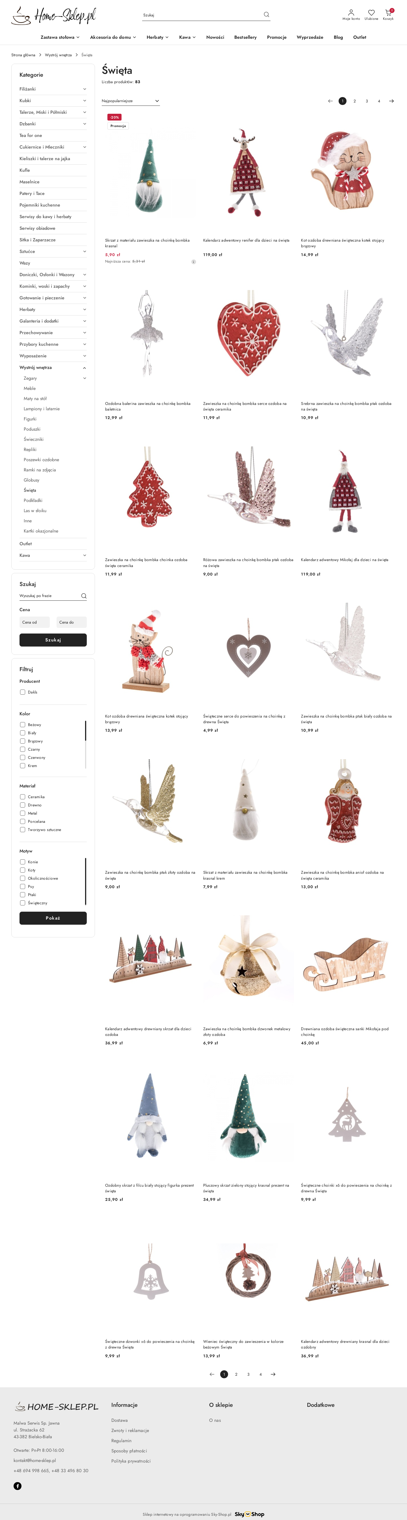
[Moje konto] (351, 15)
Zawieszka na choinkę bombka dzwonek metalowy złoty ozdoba (246, 1031)
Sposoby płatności (129, 1451)
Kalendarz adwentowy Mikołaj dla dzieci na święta (344, 560)
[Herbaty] (157, 38)
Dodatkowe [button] (321, 1405)
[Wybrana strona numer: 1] (343, 101)
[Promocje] (277, 38)
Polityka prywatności (131, 1461)
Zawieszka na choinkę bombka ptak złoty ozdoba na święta (150, 875)
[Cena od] (35, 622)
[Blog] (339, 38)
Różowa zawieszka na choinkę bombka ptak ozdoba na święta (248, 562)
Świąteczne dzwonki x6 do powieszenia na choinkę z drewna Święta (149, 1344)
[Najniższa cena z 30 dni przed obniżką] (193, 262)
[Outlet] (360, 38)
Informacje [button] (124, 1405)
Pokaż (53, 918)
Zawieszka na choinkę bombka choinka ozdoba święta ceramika (146, 562)
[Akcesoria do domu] (113, 38)
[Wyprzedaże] (310, 38)
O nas (215, 1420)
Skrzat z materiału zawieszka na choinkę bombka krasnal (147, 243)
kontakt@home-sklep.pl (35, 1460)
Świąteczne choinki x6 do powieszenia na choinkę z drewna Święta (346, 1188)
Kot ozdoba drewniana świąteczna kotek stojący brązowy (342, 243)
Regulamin (121, 1440)
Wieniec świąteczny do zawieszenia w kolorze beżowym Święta (243, 1344)
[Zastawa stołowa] (60, 38)
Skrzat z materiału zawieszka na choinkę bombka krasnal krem (245, 875)
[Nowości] (215, 38)
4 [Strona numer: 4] (379, 101)
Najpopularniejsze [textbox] (117, 101)
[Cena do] (72, 622)
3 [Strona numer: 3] (367, 101)
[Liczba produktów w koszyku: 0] (388, 15)
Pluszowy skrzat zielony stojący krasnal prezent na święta (246, 1188)
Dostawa (119, 1420)
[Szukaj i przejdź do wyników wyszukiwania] (266, 15)
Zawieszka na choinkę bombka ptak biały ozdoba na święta (346, 719)
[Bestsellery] (245, 38)
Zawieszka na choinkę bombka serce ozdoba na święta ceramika (245, 406)
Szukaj (53, 640)
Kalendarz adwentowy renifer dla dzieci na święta (246, 240)
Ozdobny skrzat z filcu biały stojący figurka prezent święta (149, 1188)
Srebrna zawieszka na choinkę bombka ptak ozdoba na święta (346, 406)
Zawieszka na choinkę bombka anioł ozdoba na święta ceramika (342, 875)
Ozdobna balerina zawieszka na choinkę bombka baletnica (147, 406)
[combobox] (131, 101)
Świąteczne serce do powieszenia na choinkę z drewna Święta (244, 719)
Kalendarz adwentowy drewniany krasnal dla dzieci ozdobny (345, 1344)
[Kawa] (187, 38)
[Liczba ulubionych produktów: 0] (371, 15)
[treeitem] (53, 89)
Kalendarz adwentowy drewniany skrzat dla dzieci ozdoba (148, 1031)
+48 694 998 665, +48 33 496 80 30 (51, 1470)
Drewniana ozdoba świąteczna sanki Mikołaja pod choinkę (345, 1031)
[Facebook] (17, 1486)
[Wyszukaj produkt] (206, 15)
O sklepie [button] (221, 1405)
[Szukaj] (84, 596)
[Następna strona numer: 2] (391, 101)
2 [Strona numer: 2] (355, 101)
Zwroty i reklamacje (130, 1430)
